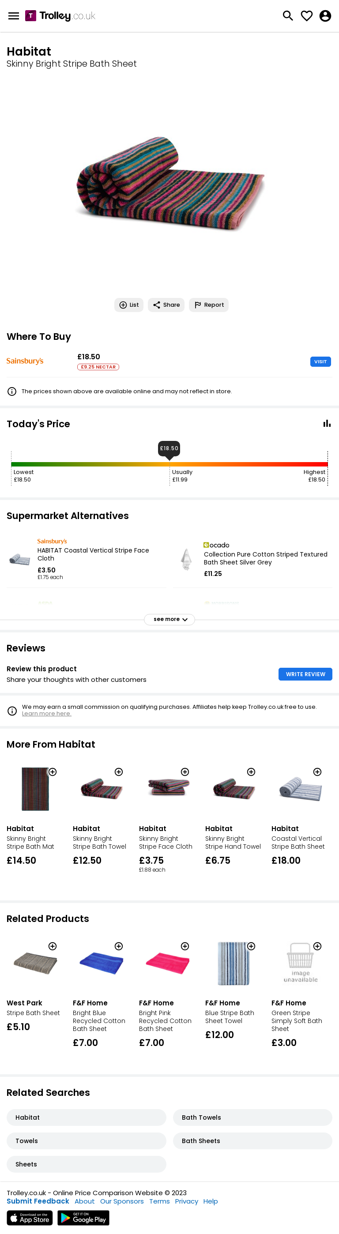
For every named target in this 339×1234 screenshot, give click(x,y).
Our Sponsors (122, 1201)
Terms (159, 1201)
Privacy (186, 1201)
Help (210, 1201)
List (129, 305)
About (85, 1201)
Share (166, 305)
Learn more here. (47, 713)
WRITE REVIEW (305, 674)
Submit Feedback (38, 1201)
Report (208, 305)
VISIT (320, 361)
